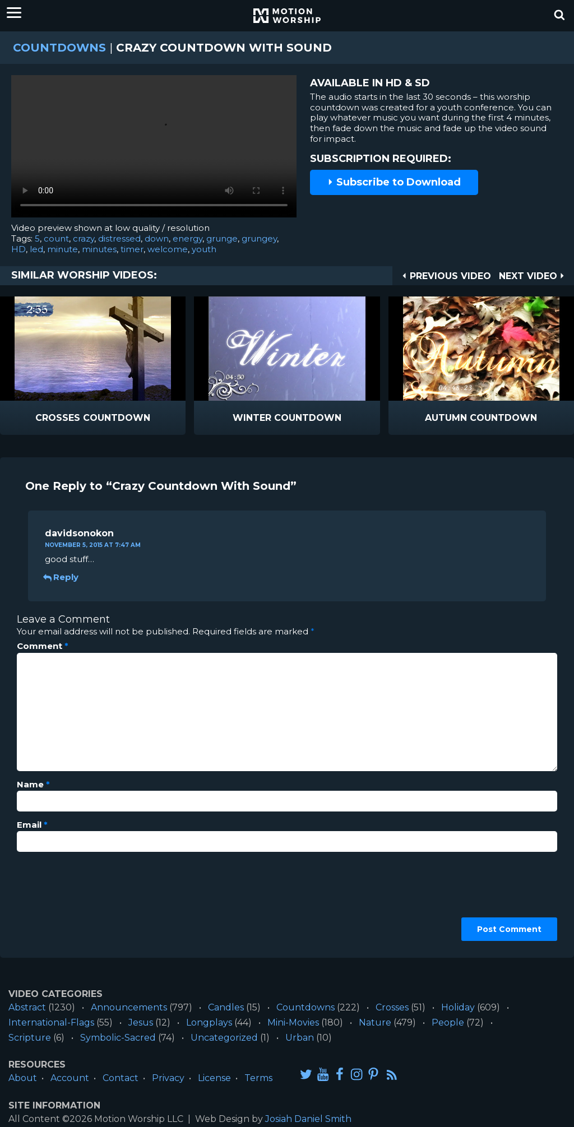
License (214, 1078)
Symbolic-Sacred (118, 1037)
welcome (167, 249)
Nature (375, 1022)
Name (33, 785)
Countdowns (59, 47)
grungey (259, 238)
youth (204, 249)
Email (32, 825)
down (157, 238)
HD (18, 249)
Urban (299, 1037)
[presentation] (63, 900)
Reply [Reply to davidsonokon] (61, 577)
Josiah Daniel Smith (308, 1119)
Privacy (168, 1078)
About (22, 1078)
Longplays (209, 1022)
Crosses (392, 1007)
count (56, 238)
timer (132, 249)
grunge (222, 238)
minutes (99, 249)
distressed (119, 238)
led (36, 249)
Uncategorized (224, 1037)
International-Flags (51, 1022)
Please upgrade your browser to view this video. (154, 149)
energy (187, 238)
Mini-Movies (293, 1022)
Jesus (140, 1022)
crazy (83, 238)
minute (62, 249)
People (448, 1022)
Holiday (458, 1007)
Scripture (29, 1037)
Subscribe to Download (394, 182)
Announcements (129, 1007)
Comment (42, 646)
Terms (258, 1078)
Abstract (27, 1007)
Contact (120, 1078)
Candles (226, 1007)
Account (69, 1078)
